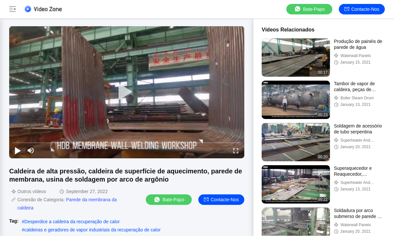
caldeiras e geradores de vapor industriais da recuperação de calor (92, 229)
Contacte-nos (362, 9)
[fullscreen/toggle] (235, 150)
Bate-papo (309, 9)
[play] (127, 92)
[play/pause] (17, 150)
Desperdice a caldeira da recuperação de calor (72, 221)
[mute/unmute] (30, 150)
